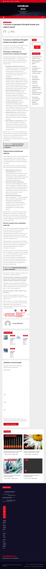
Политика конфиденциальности (37, 566)
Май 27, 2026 (8, 454)
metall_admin (12, 344)
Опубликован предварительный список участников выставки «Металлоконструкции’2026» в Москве (31, 476)
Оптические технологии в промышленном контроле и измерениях (35, 79)
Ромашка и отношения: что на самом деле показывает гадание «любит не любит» (36, 70)
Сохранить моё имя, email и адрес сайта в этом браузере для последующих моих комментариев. (15, 419)
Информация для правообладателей (4, 525)
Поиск (34, 40)
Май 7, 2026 (7, 478)
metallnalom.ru (9, 556)
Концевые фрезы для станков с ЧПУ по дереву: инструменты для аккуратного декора (37, 60)
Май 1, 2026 (27, 478)
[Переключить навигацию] (43, 17)
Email (5, 402)
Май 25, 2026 (28, 454)
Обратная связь (4, 535)
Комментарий (7, 370)
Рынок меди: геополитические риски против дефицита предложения (36, 101)
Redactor (12, 31)
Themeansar (4, 565)
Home (27, 564)
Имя (5, 394)
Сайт (5, 409)
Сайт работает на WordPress (7, 564)
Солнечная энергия (7, 22)
